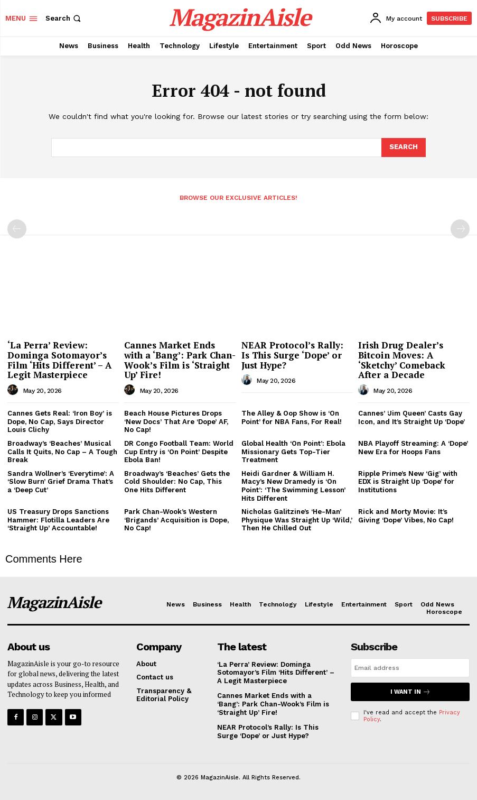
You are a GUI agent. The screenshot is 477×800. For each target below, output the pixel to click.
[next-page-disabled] (460, 228)
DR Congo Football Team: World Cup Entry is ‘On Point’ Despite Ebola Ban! (178, 451)
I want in (410, 692)
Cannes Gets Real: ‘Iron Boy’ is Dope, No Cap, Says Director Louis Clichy (59, 421)
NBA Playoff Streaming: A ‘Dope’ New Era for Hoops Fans (413, 447)
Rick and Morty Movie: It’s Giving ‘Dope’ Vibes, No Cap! (406, 516)
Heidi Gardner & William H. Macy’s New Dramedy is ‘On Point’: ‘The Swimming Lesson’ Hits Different (293, 486)
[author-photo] (14, 390)
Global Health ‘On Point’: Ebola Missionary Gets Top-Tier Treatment (293, 451)
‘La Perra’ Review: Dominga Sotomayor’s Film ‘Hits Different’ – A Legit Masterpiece (59, 360)
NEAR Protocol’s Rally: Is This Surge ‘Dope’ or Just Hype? (292, 355)
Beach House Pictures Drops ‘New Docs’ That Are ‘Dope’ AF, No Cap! (176, 421)
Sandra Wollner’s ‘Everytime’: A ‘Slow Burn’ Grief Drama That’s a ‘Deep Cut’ (60, 482)
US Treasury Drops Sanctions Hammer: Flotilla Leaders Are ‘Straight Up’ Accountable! (58, 520)
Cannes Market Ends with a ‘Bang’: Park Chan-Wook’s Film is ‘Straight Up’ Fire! (180, 360)
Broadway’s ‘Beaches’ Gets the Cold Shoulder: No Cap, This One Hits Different (177, 482)
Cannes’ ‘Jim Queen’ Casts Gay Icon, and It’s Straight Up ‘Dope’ (411, 417)
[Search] (403, 147)
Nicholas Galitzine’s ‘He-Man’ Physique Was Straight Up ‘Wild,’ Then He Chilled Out (296, 520)
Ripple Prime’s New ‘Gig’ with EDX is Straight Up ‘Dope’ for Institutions (407, 482)
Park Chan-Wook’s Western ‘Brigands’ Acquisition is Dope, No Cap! (176, 520)
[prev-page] (16, 228)
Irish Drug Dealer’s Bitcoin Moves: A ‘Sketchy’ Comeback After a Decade (401, 360)
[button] (64, 18)
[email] (410, 667)
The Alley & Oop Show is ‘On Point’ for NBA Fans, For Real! (291, 417)
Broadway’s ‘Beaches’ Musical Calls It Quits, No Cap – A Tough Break (62, 451)
